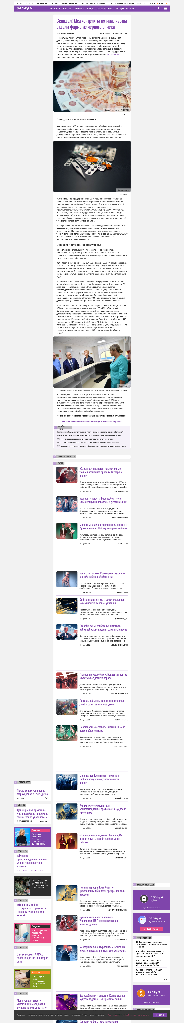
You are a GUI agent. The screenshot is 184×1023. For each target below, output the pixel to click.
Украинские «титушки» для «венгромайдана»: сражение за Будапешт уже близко (102, 808)
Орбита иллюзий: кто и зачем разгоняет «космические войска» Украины (101, 601)
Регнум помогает (126, 8)
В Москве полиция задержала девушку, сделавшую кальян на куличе (85, 439)
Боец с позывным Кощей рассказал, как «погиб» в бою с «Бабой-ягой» (102, 574)
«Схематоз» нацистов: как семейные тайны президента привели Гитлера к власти (100, 472)
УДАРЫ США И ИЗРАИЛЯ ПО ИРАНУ (30, 870)
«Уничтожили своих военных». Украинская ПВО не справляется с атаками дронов (98, 920)
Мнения (79, 8)
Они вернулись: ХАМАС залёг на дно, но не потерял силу (32, 957)
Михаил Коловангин (119, 645)
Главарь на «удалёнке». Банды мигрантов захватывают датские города (103, 675)
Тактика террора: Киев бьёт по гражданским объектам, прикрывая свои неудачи (102, 890)
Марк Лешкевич (121, 491)
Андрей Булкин (121, 798)
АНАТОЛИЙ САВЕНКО (24, 821)
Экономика (36, 972)
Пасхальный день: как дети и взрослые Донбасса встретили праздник (101, 702)
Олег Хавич (123, 544)
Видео (90, 8)
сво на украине (144, 937)
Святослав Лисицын (119, 517)
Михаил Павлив (121, 828)
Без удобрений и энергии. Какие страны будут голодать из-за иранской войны (102, 997)
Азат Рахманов (121, 858)
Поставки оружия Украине (121, 4)
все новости (21, 798)
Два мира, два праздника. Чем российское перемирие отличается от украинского (32, 813)
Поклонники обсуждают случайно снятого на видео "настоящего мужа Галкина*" (90, 432)
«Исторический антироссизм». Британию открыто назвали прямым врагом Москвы (102, 948)
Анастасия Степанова (65, 33)
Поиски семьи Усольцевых (93, 4)
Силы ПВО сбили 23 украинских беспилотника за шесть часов (40, 884)
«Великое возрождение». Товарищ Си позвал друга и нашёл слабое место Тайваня (100, 838)
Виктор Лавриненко (119, 694)
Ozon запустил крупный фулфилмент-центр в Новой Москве (39, 981)
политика (22, 851)
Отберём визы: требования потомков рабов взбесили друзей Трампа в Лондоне (103, 627)
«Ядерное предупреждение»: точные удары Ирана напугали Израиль (32, 861)
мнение (21, 805)
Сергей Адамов (121, 940)
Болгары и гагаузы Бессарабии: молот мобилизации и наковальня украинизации (103, 499)
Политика (36, 830)
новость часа (24, 782)
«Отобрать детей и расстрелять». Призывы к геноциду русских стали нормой (31, 910)
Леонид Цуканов (121, 746)
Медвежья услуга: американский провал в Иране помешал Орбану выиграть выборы (103, 526)
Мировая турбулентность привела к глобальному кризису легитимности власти (99, 779)
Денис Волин (122, 592)
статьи (60, 463)
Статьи (67, 8)
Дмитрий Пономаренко (118, 910)
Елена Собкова (121, 720)
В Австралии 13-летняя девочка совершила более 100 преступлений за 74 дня (89, 435)
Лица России (105, 8)
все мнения (44, 821)
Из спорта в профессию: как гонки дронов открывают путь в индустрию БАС (88, 442)
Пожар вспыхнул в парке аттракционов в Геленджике (32, 792)
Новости (55, 8)
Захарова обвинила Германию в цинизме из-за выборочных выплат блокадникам (38, 839)
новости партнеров (66, 456)
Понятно (160, 1015)
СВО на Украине (69, 4)
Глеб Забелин (122, 966)
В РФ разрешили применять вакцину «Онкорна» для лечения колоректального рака (40, 935)
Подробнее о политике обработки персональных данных (128, 1015)
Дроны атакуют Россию (47, 4)
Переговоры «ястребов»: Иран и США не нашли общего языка (102, 728)
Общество (36, 926)
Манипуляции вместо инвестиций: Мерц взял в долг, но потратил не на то (32, 1003)
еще (165, 979)
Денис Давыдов (121, 619)
